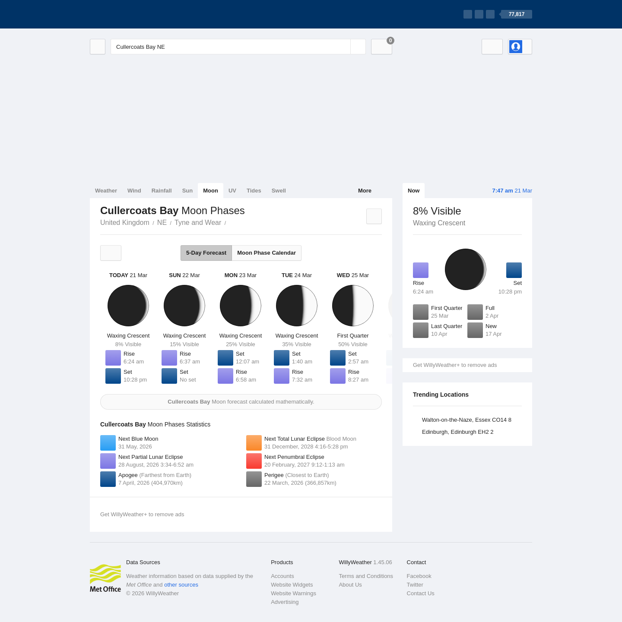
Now (413, 190)
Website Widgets (292, 584)
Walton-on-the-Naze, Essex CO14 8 (466, 420)
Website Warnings (293, 593)
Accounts (282, 576)
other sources (181, 584)
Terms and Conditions (366, 576)
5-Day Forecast (206, 252)
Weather (106, 190)
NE (162, 222)
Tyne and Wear (198, 222)
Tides (254, 190)
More (364, 190)
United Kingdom (124, 222)
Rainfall (162, 190)
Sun (187, 190)
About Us (350, 584)
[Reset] (343, 46)
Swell (279, 190)
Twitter (415, 584)
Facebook (419, 576)
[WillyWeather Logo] (130, 14)
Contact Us (421, 593)
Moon (210, 190)
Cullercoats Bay (230, 221)
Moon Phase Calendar (266, 252)
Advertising (284, 602)
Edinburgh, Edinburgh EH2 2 (458, 432)
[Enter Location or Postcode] (238, 46)
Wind (134, 190)
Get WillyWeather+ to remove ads (455, 365)
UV (232, 190)
